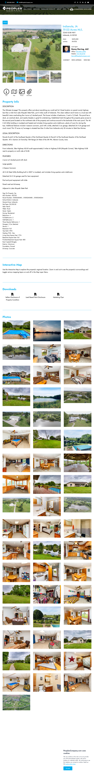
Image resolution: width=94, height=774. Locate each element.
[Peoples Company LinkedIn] (82, 2)
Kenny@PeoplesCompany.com (80, 56)
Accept (68, 768)
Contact (66, 60)
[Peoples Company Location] (25, 2)
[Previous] (5, 47)
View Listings (76, 60)
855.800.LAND (81, 52)
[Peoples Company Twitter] (77, 2)
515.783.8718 (81, 54)
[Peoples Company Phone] (10, 2)
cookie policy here (70, 764)
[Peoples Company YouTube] (88, 2)
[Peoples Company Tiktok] (85, 2)
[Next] (58, 47)
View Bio (87, 60)
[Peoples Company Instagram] (80, 2)
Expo (64, 9)
